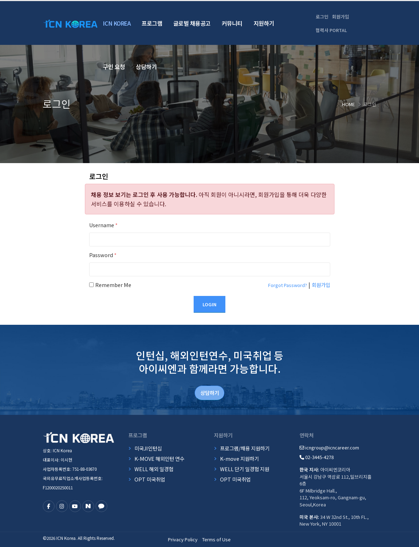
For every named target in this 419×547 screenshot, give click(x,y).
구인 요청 (114, 66)
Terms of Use (216, 539)
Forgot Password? (287, 285)
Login (209, 304)
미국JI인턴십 (148, 448)
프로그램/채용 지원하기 (245, 448)
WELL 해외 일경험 (153, 469)
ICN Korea (117, 23)
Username (103, 225)
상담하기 (146, 66)
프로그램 (152, 23)
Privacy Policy (183, 539)
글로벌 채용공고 (192, 23)
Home (348, 104)
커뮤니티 (232, 23)
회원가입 (340, 16)
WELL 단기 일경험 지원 (244, 469)
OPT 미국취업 (149, 479)
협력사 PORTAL (331, 30)
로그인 (322, 16)
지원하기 (264, 23)
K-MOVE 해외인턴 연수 (159, 458)
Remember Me (113, 284)
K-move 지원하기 (239, 458)
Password (103, 255)
